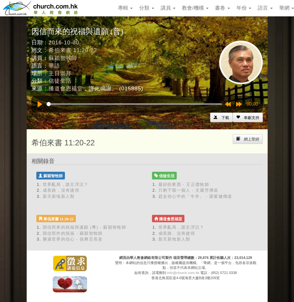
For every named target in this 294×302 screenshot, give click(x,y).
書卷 (222, 8)
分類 (146, 8)
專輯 (125, 8)
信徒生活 (60, 81)
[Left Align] (248, 117)
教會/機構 (195, 8)
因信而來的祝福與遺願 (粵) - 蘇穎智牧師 (84, 227)
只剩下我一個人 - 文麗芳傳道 (188, 190)
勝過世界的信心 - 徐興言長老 (73, 239)
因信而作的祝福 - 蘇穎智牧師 (73, 233)
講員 (168, 8)
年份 (243, 8)
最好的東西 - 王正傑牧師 (183, 184)
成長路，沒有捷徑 (61, 190)
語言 (265, 8)
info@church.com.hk (183, 273)
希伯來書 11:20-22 (73, 50)
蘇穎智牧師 (63, 58)
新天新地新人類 (59, 196)
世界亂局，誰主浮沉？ (66, 184)
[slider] (134, 104)
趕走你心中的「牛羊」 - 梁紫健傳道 (195, 196)
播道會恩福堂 (66, 89)
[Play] (40, 104)
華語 (54, 66)
